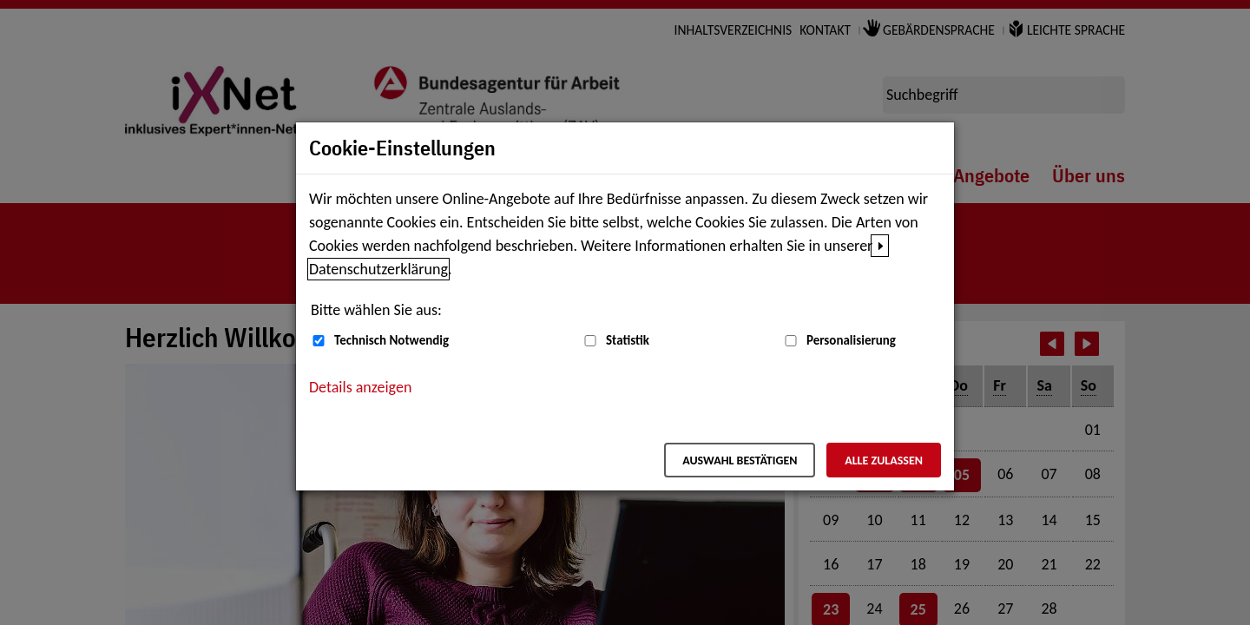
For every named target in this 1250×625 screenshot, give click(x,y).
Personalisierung (851, 340)
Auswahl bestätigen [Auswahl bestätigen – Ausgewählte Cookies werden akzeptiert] (739, 460)
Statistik (627, 340)
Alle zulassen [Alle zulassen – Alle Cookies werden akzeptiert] (884, 460)
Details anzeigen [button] (360, 387)
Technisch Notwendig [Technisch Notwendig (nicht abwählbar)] (391, 340)
